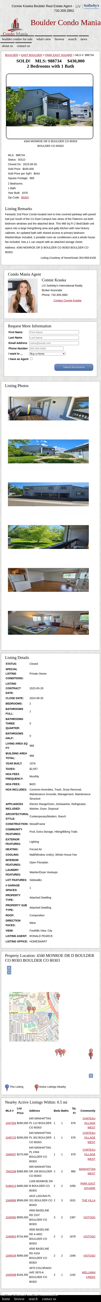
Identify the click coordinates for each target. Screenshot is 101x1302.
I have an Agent (18, 359)
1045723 (11, 1137)
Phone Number (18, 348)
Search (72, 39)
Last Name (15, 337)
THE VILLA (88, 1200)
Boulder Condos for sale (17, 39)
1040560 (11, 1217)
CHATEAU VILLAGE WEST (89, 1123)
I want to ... (15, 353)
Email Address (18, 343)
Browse (59, 39)
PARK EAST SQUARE (58, 55)
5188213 (11, 1185)
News (83, 39)
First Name (15, 332)
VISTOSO (89, 1217)
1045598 (11, 1274)
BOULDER (11, 55)
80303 (25, 197)
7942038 (11, 1171)
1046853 (11, 1236)
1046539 (11, 1255)
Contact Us (23, 46)
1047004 (11, 1123)
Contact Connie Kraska (67, 300)
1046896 (11, 1200)
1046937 (11, 1154)
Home (6, 1299)
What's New (43, 39)
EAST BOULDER (31, 55)
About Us (7, 46)
